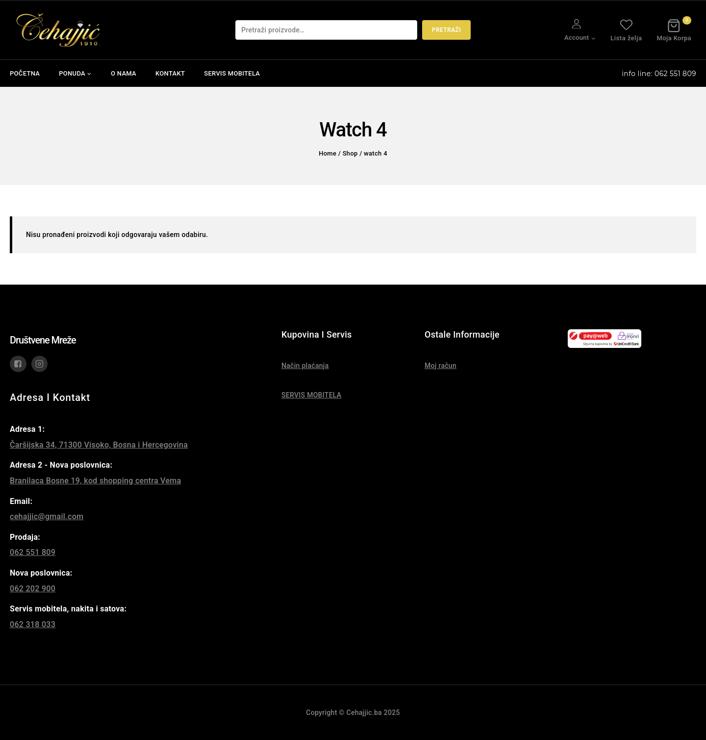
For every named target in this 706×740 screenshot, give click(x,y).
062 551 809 (32, 552)
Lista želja (626, 30)
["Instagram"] (39, 364)
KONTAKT (170, 73)
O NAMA (123, 73)
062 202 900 (32, 588)
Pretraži (446, 29)
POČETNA (25, 73)
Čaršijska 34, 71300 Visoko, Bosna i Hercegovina (99, 444)
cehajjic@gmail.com (46, 516)
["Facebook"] (18, 364)
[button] (593, 37)
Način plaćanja (305, 366)
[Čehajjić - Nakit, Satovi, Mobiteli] (59, 30)
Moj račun (440, 366)
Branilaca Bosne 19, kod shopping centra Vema (95, 480)
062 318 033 (32, 624)
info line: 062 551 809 (659, 73)
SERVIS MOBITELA (232, 73)
